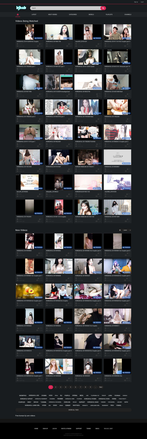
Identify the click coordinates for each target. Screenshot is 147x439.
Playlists (109, 14)
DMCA (97, 428)
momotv (85, 405)
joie (87, 395)
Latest (34, 14)
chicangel (111, 402)
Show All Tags (74, 410)
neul (82, 395)
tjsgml (43, 402)
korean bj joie (34, 395)
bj (61, 395)
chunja (125, 395)
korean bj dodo (104, 399)
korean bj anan (92, 402)
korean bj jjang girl (32, 405)
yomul (118, 405)
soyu (126, 402)
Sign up (136, 2)
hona (114, 399)
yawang (103, 402)
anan (61, 405)
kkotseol (76, 405)
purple (67, 395)
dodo (55, 405)
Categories (73, 14)
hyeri (44, 405)
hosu (50, 395)
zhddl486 (67, 402)
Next (100, 387)
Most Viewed (52, 14)
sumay (67, 405)
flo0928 (79, 398)
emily (29, 402)
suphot (82, 402)
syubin (44, 395)
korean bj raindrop (41, 398)
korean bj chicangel (55, 402)
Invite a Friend (66, 428)
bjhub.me (71, 435)
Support (79, 428)
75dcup (104, 395)
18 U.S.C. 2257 (108, 428)
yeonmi (60, 399)
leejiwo (119, 402)
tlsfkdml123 (95, 395)
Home (36, 428)
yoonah (117, 395)
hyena (74, 395)
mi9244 (36, 402)
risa (112, 405)
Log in (142, 2)
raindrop (105, 405)
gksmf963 (22, 395)
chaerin (52, 398)
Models (91, 14)
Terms (88, 428)
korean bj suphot (26, 399)
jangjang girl (95, 405)
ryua (56, 395)
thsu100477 (122, 398)
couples (21, 402)
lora (110, 395)
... (95, 387)
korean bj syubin (90, 399)
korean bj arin (69, 398)
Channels (127, 14)
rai (50, 405)
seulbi (75, 402)
